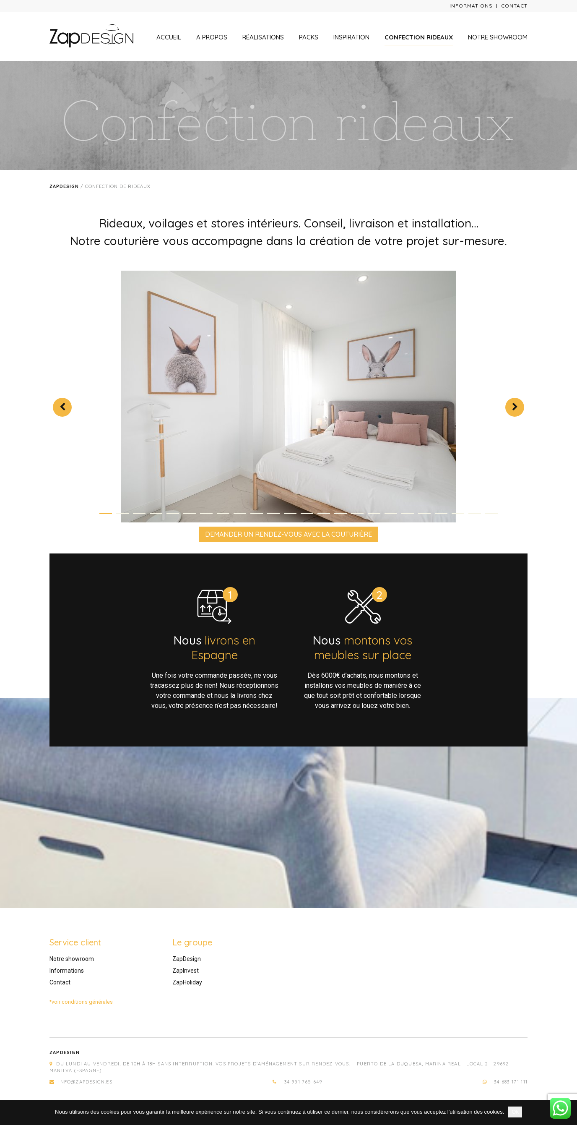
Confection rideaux (419, 37)
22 (458, 513)
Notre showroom (498, 37)
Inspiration (351, 37)
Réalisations (263, 37)
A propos (211, 37)
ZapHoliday (187, 982)
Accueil (168, 37)
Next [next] (515, 407)
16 (357, 513)
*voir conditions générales (81, 1002)
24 (491, 513)
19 (407, 513)
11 (273, 513)
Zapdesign (64, 186)
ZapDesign (186, 958)
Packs (308, 37)
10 (256, 513)
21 (441, 513)
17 (374, 513)
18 (391, 513)
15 (340, 513)
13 (307, 513)
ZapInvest (185, 970)
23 (474, 513)
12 (290, 513)
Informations (471, 6)
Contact (514, 6)
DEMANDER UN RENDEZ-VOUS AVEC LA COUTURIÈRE (288, 534)
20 (424, 513)
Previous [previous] (62, 407)
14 (323, 513)
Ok (515, 1112)
